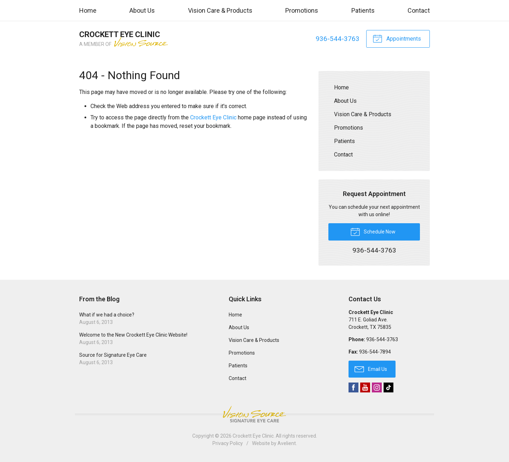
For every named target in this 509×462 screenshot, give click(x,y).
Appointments (397, 38)
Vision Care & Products (220, 10)
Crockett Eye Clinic (213, 117)
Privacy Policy (227, 443)
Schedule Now (373, 231)
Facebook (353, 387)
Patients (363, 10)
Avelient (286, 443)
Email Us (371, 369)
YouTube (365, 387)
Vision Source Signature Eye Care (254, 414)
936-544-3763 (337, 39)
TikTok (388, 387)
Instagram (377, 387)
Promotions (301, 10)
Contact (419, 10)
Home (87, 10)
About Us (142, 10)
